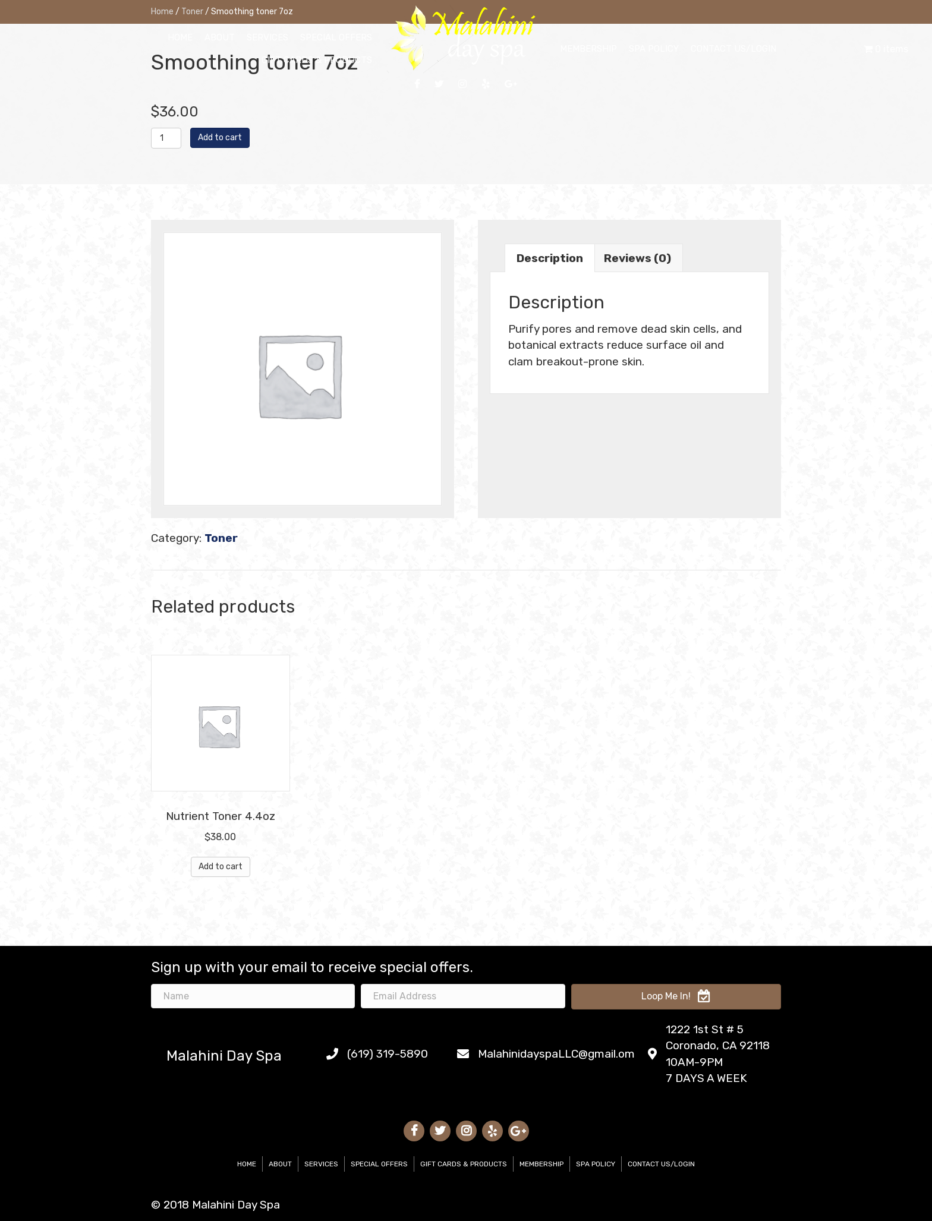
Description (550, 258)
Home (246, 1164)
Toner (221, 538)
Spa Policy (595, 1164)
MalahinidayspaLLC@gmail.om (556, 1054)
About (280, 1164)
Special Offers (379, 1164)
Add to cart (220, 137)
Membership (541, 1164)
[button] (676, 996)
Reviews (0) (637, 258)
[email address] (463, 996)
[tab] (550, 258)
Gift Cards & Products (463, 1164)
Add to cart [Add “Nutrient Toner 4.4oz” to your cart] (221, 867)
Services (321, 1164)
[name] (253, 996)
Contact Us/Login (661, 1164)
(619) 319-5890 (387, 1054)
